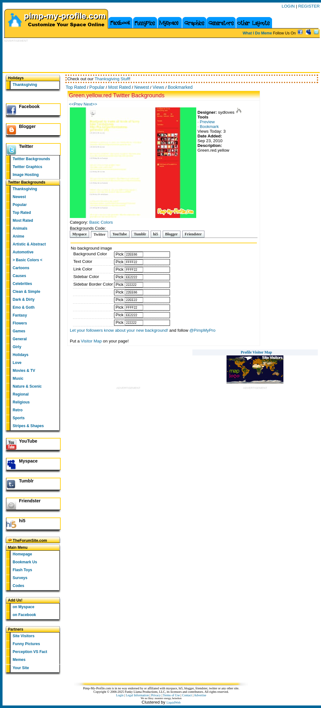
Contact (187, 695)
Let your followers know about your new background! (119, 330)
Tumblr (26, 480)
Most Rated (23, 220)
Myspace (28, 460)
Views (158, 87)
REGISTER (309, 6)
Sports (19, 418)
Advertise (200, 695)
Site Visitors (23, 636)
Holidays (20, 355)
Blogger (27, 126)
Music (18, 378)
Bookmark (209, 126)
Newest (19, 197)
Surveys (20, 578)
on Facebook (24, 615)
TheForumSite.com (27, 540)
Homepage (22, 554)
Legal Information (137, 695)
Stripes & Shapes (28, 426)
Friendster (29, 500)
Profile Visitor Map (256, 352)
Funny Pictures (26, 644)
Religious (21, 402)
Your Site (21, 668)
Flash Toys (22, 570)
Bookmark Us (25, 562)
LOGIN (288, 6)
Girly (17, 347)
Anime (18, 236)
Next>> (90, 104)
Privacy (156, 695)
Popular (20, 205)
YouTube (28, 441)
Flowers (20, 323)
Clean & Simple (26, 291)
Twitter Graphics (27, 167)
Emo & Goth (23, 307)
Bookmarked (180, 87)
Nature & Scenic (27, 386)
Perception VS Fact (30, 652)
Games (19, 331)
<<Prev (76, 104)
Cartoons (21, 268)
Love (17, 362)
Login (120, 695)
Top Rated (22, 212)
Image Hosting (26, 174)
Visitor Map (91, 341)
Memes (19, 659)
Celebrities (22, 283)
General (20, 339)
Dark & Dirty (23, 299)
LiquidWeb (174, 702)
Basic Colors (101, 222)
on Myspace (23, 607)
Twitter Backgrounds (31, 159)
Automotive (23, 252)
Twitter (26, 146)
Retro (17, 410)
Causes (19, 276)
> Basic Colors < (27, 260)
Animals (20, 228)
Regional (21, 394)
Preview (207, 121)
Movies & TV (24, 370)
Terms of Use (171, 695)
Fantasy (20, 315)
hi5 (22, 520)
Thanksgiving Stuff (111, 78)
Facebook (29, 106)
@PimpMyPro (202, 330)
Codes (18, 586)
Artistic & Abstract (29, 244)
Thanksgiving (25, 84)
